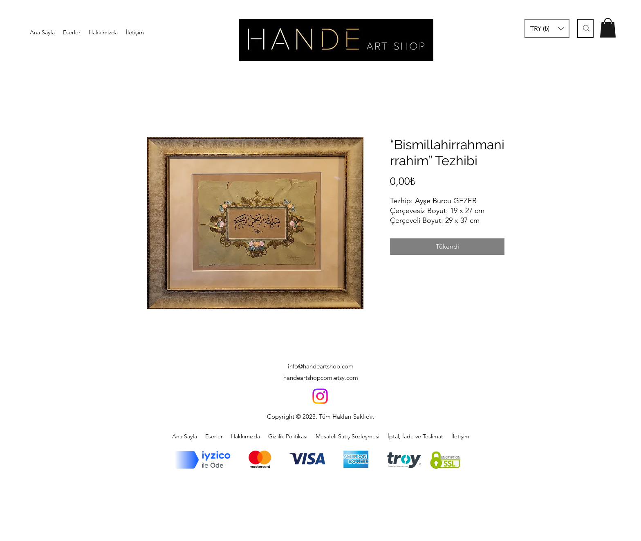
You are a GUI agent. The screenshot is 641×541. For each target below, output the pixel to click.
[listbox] (546, 28)
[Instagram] (320, 396)
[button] (546, 28)
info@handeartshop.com (321, 366)
